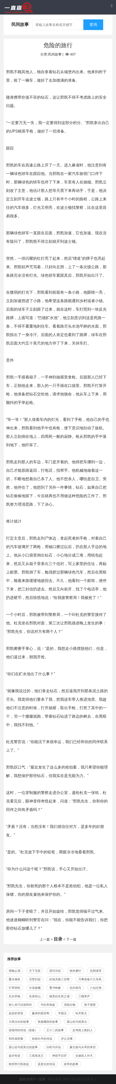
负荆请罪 (96, 971)
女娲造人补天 (84, 1055)
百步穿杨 (14, 996)
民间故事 (55, 54)
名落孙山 (35, 996)
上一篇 (45, 939)
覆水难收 (14, 979)
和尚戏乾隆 (16, 1038)
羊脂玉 (62, 1013)
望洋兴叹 (55, 971)
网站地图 (55, 1079)
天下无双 (35, 971)
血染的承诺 (16, 1013)
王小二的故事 (55, 1030)
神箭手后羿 (59, 1055)
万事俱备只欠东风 (90, 979)
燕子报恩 (90, 1004)
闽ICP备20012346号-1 (80, 1079)
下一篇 (71, 939)
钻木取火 (81, 1013)
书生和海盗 (48, 1004)
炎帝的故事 (71, 1064)
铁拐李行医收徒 (19, 1064)
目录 (58, 939)
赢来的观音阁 (40, 1013)
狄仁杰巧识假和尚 (20, 1004)
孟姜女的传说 (46, 1064)
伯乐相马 (75, 988)
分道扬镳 (35, 988)
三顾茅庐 (84, 996)
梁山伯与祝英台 (77, 1021)
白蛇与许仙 (53, 1047)
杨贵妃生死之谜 (59, 996)
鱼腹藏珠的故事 (48, 1021)
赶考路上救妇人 (82, 1030)
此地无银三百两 (59, 979)
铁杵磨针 (75, 971)
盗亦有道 (14, 1055)
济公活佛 (66, 1038)
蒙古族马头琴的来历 (83, 1047)
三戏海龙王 (36, 1055)
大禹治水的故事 (19, 1021)
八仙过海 (96, 988)
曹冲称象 (55, 988)
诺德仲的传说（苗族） (23, 1030)
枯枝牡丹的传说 (42, 1038)
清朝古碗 (69, 1004)
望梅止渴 (14, 971)
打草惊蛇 (14, 988)
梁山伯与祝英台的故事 (23, 1047)
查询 (93, 25)
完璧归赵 (35, 979)
